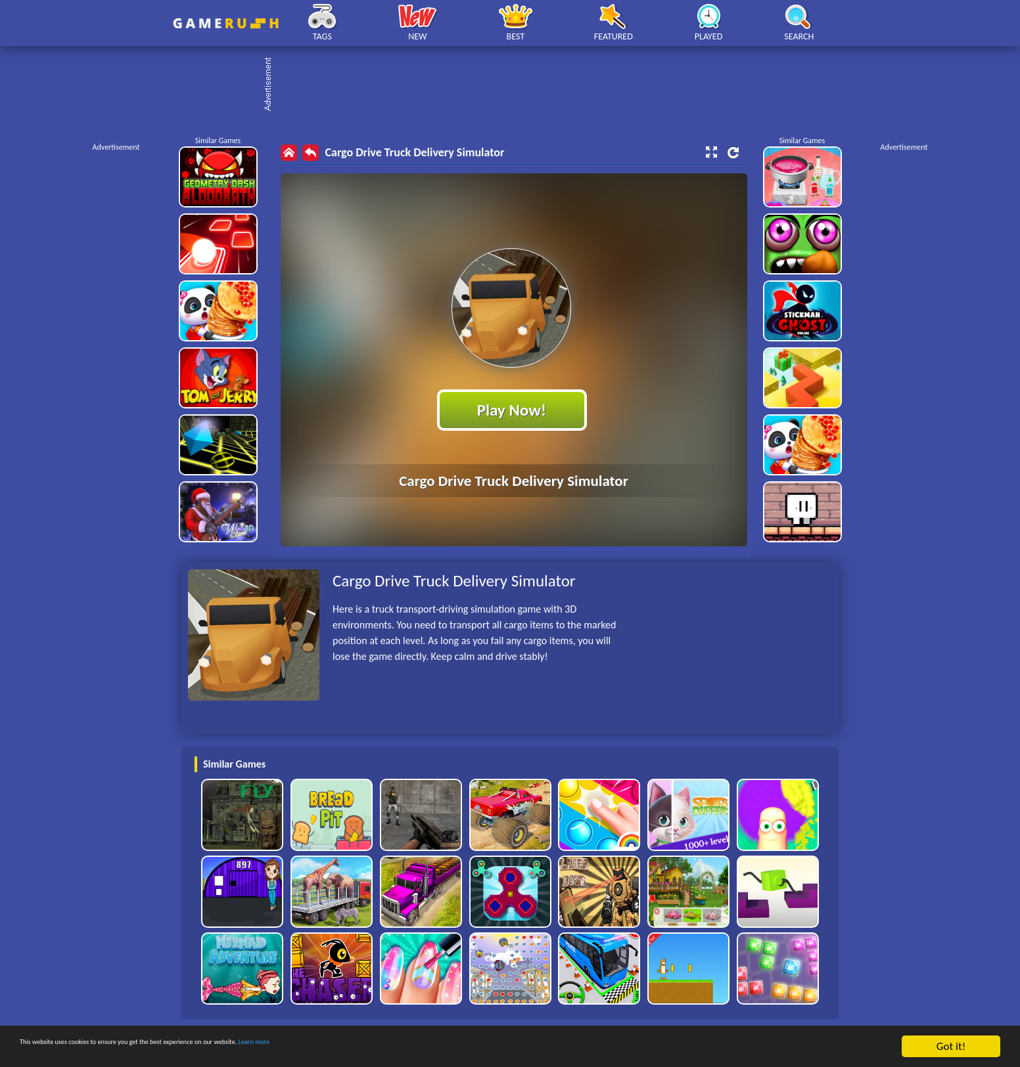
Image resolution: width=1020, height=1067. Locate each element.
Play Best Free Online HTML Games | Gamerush (225, 23)
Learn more (410, 1047)
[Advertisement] (516, 85)
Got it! (951, 1046)
